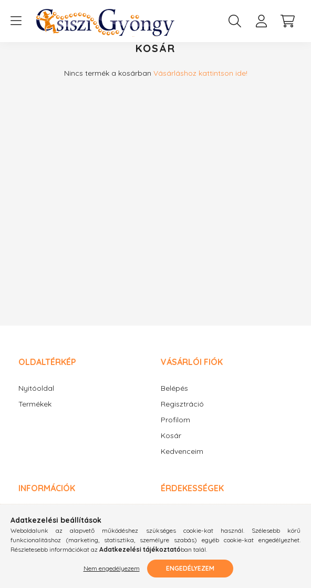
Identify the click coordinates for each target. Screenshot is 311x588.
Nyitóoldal (36, 398)
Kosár (171, 446)
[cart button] (287, 21)
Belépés (174, 398)
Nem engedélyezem (112, 568)
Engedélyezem (190, 568)
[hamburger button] (15, 21)
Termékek (34, 414)
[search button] (234, 21)
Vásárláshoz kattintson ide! (200, 83)
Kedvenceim (182, 462)
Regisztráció (182, 414)
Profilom (175, 430)
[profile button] (261, 21)
